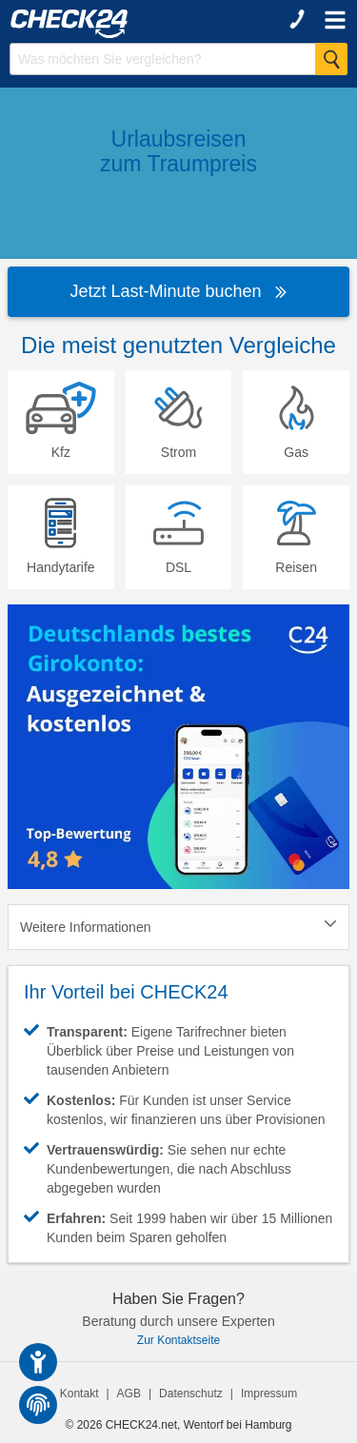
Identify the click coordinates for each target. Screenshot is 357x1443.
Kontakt (79, 1393)
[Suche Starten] (331, 59)
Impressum (269, 1393)
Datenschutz (191, 1393)
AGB (129, 1393)
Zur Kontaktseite (178, 1340)
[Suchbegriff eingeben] (178, 59)
